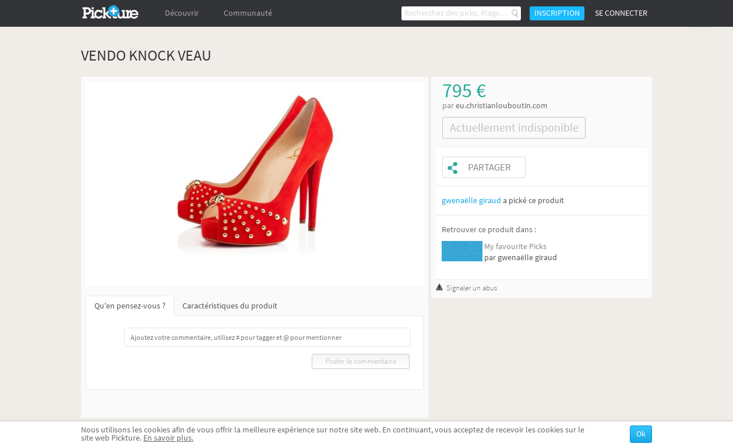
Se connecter (621, 13)
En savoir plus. (168, 438)
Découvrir (182, 13)
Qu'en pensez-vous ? (129, 305)
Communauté (248, 13)
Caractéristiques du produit (229, 305)
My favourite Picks (515, 246)
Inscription (557, 13)
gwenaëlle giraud (471, 200)
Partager (489, 167)
